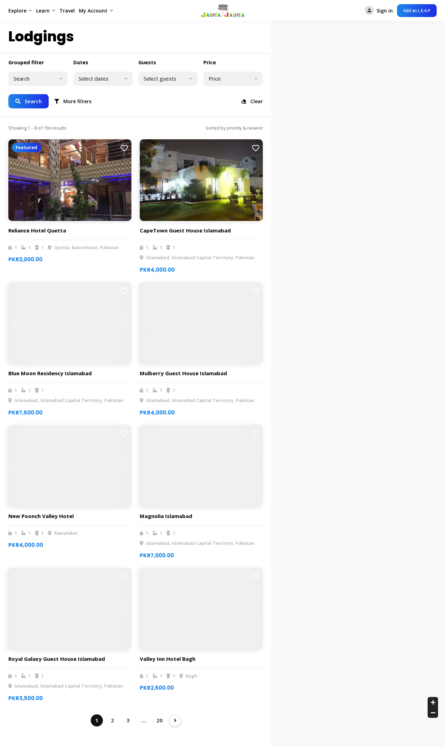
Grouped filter (26, 62)
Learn (43, 10)
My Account (93, 10)
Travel (67, 10)
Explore (17, 10)
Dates (80, 62)
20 (159, 720)
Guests (147, 62)
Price (209, 62)
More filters (72, 101)
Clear (252, 101)
